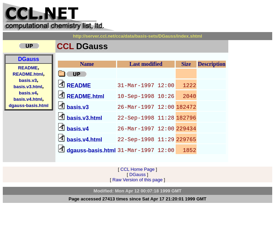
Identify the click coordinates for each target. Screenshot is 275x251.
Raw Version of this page (138, 179)
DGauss (28, 59)
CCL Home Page (138, 169)
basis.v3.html (28, 86)
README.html (28, 74)
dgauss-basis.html (28, 105)
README (28, 67)
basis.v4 (28, 93)
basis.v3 (28, 80)
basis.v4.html (28, 99)
